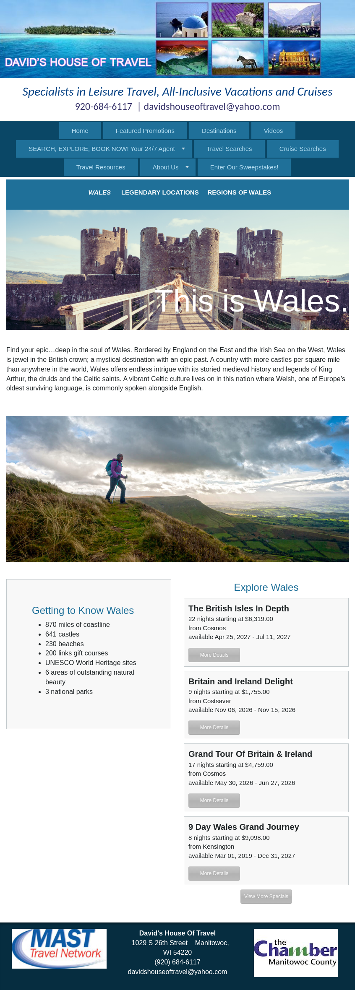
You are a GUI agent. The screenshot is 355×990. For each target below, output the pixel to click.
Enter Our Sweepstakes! (244, 167)
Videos (273, 130)
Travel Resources (100, 167)
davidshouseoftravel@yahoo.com (177, 971)
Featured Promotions (145, 130)
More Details (214, 655)
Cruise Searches (302, 148)
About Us (166, 167)
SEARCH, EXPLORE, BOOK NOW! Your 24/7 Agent (102, 148)
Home (80, 130)
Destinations (219, 130)
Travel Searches (229, 148)
